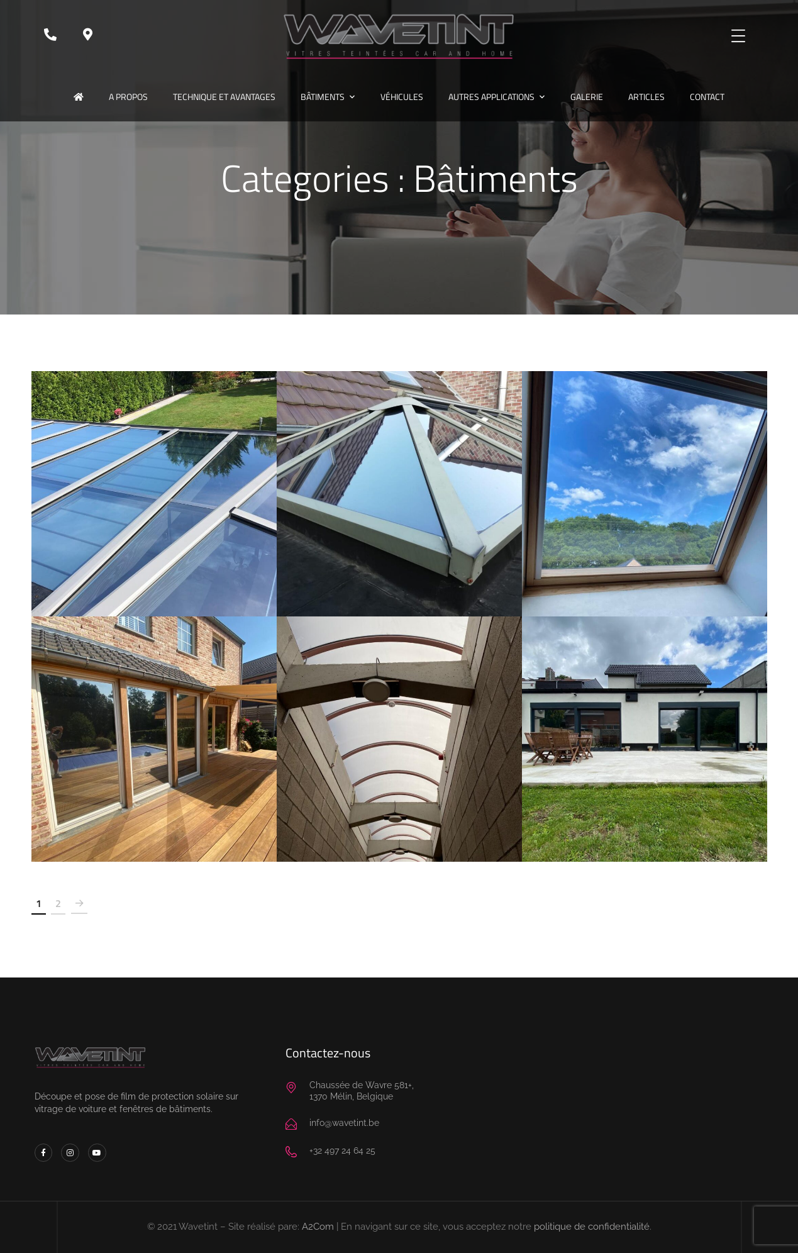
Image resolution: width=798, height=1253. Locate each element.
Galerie (586, 96)
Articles (646, 96)
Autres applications (491, 96)
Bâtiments (323, 96)
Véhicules (401, 96)
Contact (707, 96)
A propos (128, 96)
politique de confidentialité (592, 1226)
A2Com (318, 1226)
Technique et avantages (224, 96)
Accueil (79, 96)
